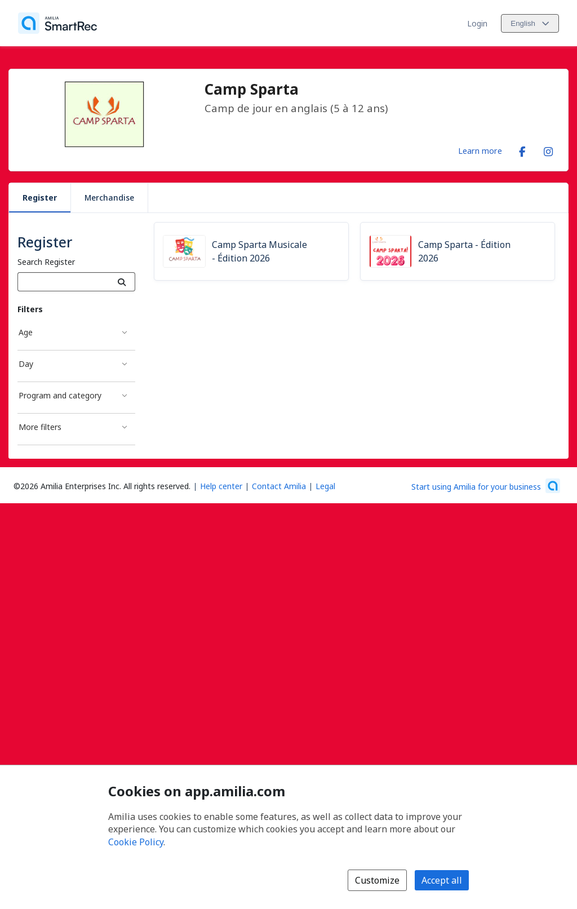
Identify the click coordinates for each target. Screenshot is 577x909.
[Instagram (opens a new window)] (548, 149)
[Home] (57, 23)
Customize (377, 880)
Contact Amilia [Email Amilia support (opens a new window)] (279, 486)
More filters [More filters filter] (40, 427)
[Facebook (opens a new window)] (522, 149)
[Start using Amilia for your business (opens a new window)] (485, 485)
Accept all (441, 880)
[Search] (122, 281)
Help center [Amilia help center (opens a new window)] (221, 486)
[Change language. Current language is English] (530, 23)
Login (477, 23)
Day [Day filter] (26, 363)
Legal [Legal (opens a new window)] (325, 486)
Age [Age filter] (26, 332)
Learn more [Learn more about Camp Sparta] (480, 150)
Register (40, 197)
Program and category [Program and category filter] (60, 395)
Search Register (46, 261)
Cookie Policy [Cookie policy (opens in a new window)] (135, 842)
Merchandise (109, 197)
